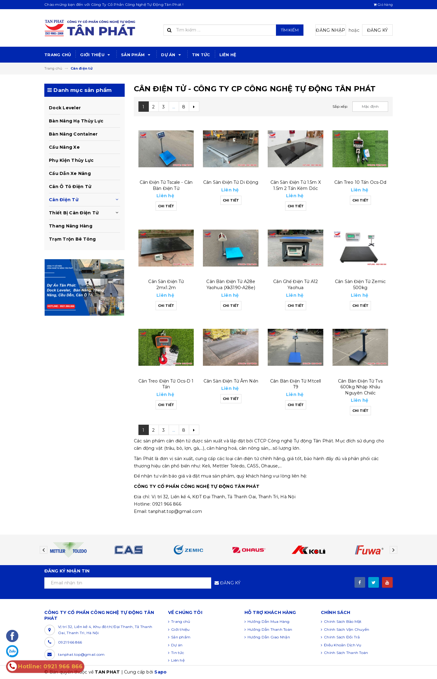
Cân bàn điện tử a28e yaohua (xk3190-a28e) (230, 284)
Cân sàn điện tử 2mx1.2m (166, 284)
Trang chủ (57, 54)
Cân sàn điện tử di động (230, 182)
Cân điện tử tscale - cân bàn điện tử (166, 185)
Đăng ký (377, 30)
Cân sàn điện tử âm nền (231, 381)
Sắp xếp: (340, 106)
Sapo (160, 672)
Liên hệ (228, 54)
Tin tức (201, 54)
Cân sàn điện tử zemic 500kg (360, 284)
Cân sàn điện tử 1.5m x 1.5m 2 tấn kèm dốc (295, 185)
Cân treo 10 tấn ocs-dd (360, 182)
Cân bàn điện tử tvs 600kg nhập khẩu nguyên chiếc (360, 387)
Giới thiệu (96, 55)
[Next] (194, 106)
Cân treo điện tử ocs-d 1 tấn (165, 384)
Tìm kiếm (290, 29)
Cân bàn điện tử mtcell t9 (295, 384)
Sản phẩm (136, 55)
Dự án (172, 55)
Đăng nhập (330, 30)
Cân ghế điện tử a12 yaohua (295, 284)
